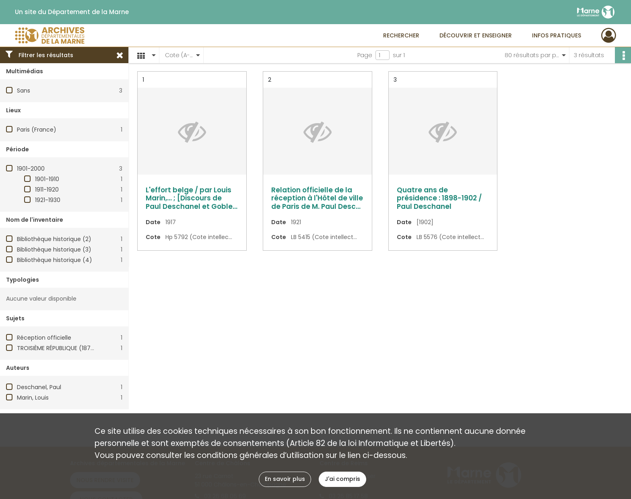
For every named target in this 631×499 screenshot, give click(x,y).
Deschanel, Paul (39, 387)
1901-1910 (47, 179)
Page (364, 55)
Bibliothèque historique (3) (54, 249)
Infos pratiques (556, 35)
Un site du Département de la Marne (72, 12)
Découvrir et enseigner (475, 35)
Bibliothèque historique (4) (54, 260)
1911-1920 (47, 190)
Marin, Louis (33, 398)
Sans (23, 91)
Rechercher (401, 35)
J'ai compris (342, 479)
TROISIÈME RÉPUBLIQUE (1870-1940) (65, 348)
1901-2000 (31, 169)
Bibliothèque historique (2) (54, 239)
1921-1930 (47, 200)
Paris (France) (36, 130)
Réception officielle (44, 338)
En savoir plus (285, 479)
